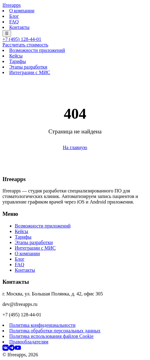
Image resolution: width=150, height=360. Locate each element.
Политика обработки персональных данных (55, 330)
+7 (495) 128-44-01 (21, 39)
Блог (14, 16)
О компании (21, 10)
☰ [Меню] (7, 33)
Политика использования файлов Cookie (51, 336)
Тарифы (17, 61)
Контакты (19, 27)
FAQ (14, 21)
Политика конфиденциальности (42, 325)
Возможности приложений (37, 50)
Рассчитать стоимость (25, 44)
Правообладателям (28, 341)
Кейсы (16, 55)
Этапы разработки (28, 66)
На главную (75, 147)
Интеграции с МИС (29, 72)
